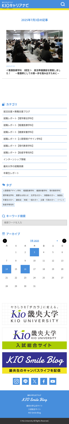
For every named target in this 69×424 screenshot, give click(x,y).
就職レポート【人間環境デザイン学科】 (23, 139)
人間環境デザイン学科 (12, 190)
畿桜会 (18, 200)
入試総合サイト (34, 409)
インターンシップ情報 (14, 159)
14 (7, 269)
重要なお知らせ (22, 195)
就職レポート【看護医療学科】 (18, 125)
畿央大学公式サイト (34, 406)
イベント (60, 200)
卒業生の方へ (8, 200)
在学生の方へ (36, 195)
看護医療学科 (28, 190)
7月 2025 (34, 241)
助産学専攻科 (8, 204)
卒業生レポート (11, 173)
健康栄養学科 (41, 190)
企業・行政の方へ (48, 200)
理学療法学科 (8, 195)
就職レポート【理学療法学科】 (18, 118)
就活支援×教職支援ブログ (16, 111)
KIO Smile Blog (34, 413)
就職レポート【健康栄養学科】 (18, 132)
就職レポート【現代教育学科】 (18, 146)
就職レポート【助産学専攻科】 (18, 152)
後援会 (60, 195)
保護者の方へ (49, 195)
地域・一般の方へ (31, 200)
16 (25, 269)
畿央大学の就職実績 (13, 166)
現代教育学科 (55, 190)
